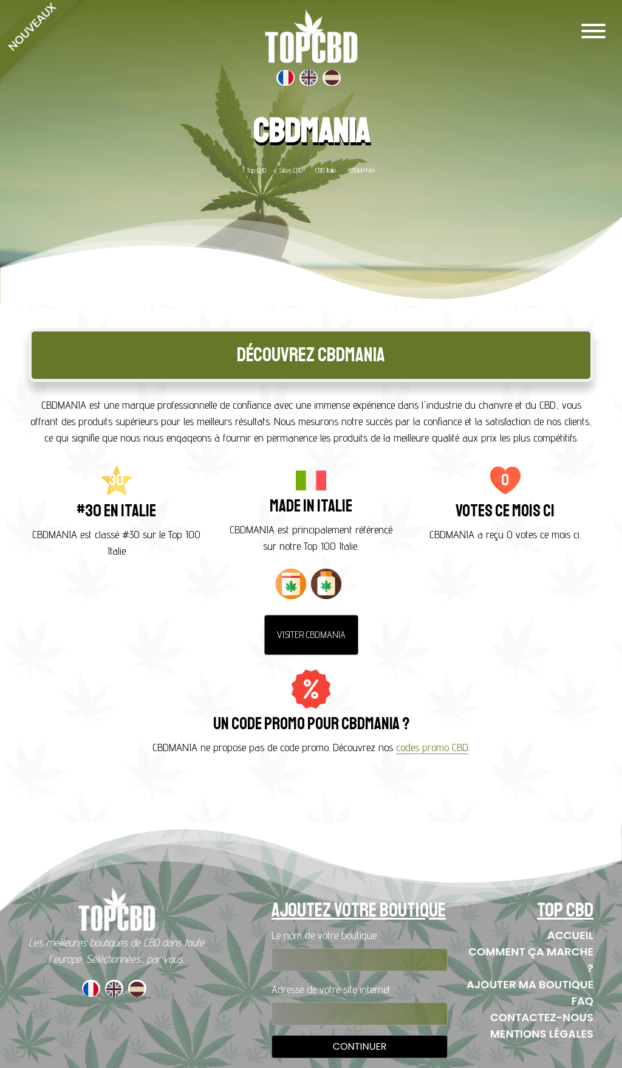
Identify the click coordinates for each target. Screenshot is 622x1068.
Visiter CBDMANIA (311, 634)
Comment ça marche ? (530, 960)
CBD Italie (325, 170)
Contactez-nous (541, 1017)
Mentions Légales (541, 1033)
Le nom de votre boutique (324, 935)
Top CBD (256, 170)
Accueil (570, 935)
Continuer (360, 1046)
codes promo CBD (432, 747)
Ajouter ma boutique (529, 984)
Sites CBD (290, 170)
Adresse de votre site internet (331, 989)
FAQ (582, 1000)
